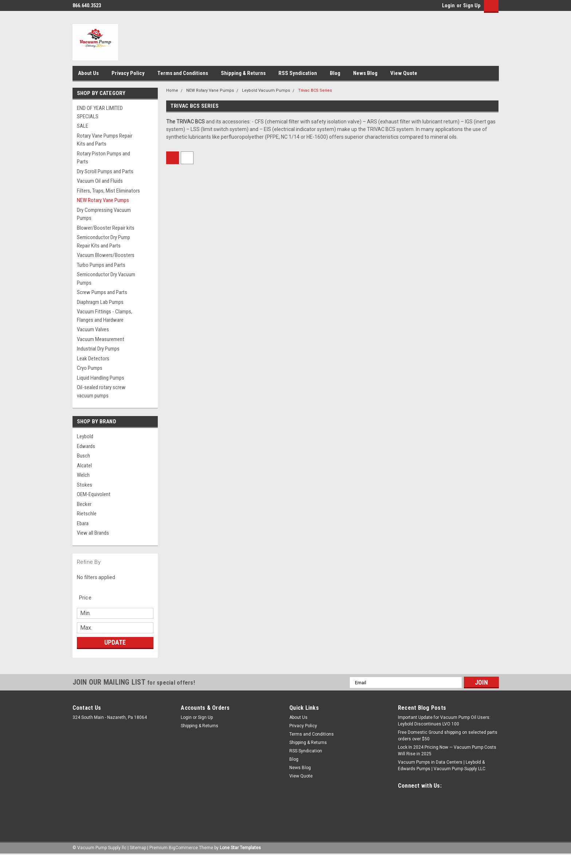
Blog (335, 73)
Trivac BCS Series (315, 90)
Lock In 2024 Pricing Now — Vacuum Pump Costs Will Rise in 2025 (447, 750)
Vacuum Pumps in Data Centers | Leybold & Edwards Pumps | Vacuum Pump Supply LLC (441, 765)
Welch (83, 475)
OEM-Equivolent (93, 494)
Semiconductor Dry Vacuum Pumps (106, 278)
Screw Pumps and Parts (102, 292)
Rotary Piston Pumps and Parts (103, 157)
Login (448, 5)
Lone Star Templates (240, 847)
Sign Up (471, 5)
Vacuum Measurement (100, 339)
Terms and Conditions (182, 73)
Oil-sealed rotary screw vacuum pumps (101, 391)
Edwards (86, 446)
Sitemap (138, 847)
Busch (83, 455)
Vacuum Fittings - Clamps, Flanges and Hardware (104, 315)
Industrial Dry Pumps (98, 348)
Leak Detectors (93, 358)
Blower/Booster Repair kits (105, 228)
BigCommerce (183, 847)
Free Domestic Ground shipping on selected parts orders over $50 (447, 735)
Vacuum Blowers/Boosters (105, 255)
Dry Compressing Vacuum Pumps (104, 214)
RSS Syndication (297, 73)
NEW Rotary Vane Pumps (103, 200)
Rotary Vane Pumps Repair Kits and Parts (104, 139)
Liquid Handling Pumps (100, 378)
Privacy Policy (128, 73)
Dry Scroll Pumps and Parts (105, 171)
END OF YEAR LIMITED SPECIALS (100, 112)
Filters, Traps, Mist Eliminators (108, 190)
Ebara (83, 523)
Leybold (85, 436)
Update (115, 642)
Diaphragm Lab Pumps (100, 302)
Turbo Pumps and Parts (101, 265)
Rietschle (87, 513)
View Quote (403, 73)
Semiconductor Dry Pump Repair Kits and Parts (103, 241)
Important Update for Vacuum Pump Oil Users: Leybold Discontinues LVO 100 (444, 721)
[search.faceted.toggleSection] (89, 597)
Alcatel (84, 465)
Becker (84, 504)
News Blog (365, 73)
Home (172, 90)
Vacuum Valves (93, 329)
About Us (88, 73)
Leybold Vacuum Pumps (266, 90)
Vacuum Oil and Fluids (100, 181)
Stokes (84, 485)
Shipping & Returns (243, 73)
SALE (82, 126)
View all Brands (93, 533)
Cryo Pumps (89, 368)
